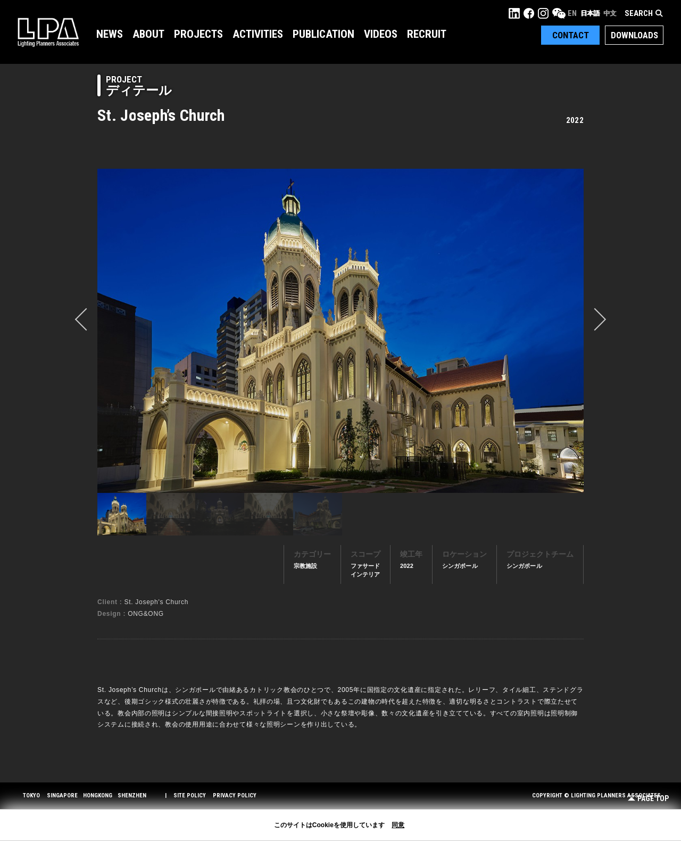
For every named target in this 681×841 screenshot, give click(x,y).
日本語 (590, 13)
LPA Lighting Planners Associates (48, 32)
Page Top (648, 799)
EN (572, 13)
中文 (609, 13)
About (148, 34)
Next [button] (595, 319)
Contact (570, 35)
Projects (198, 34)
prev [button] (86, 319)
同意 (398, 825)
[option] (340, 330)
